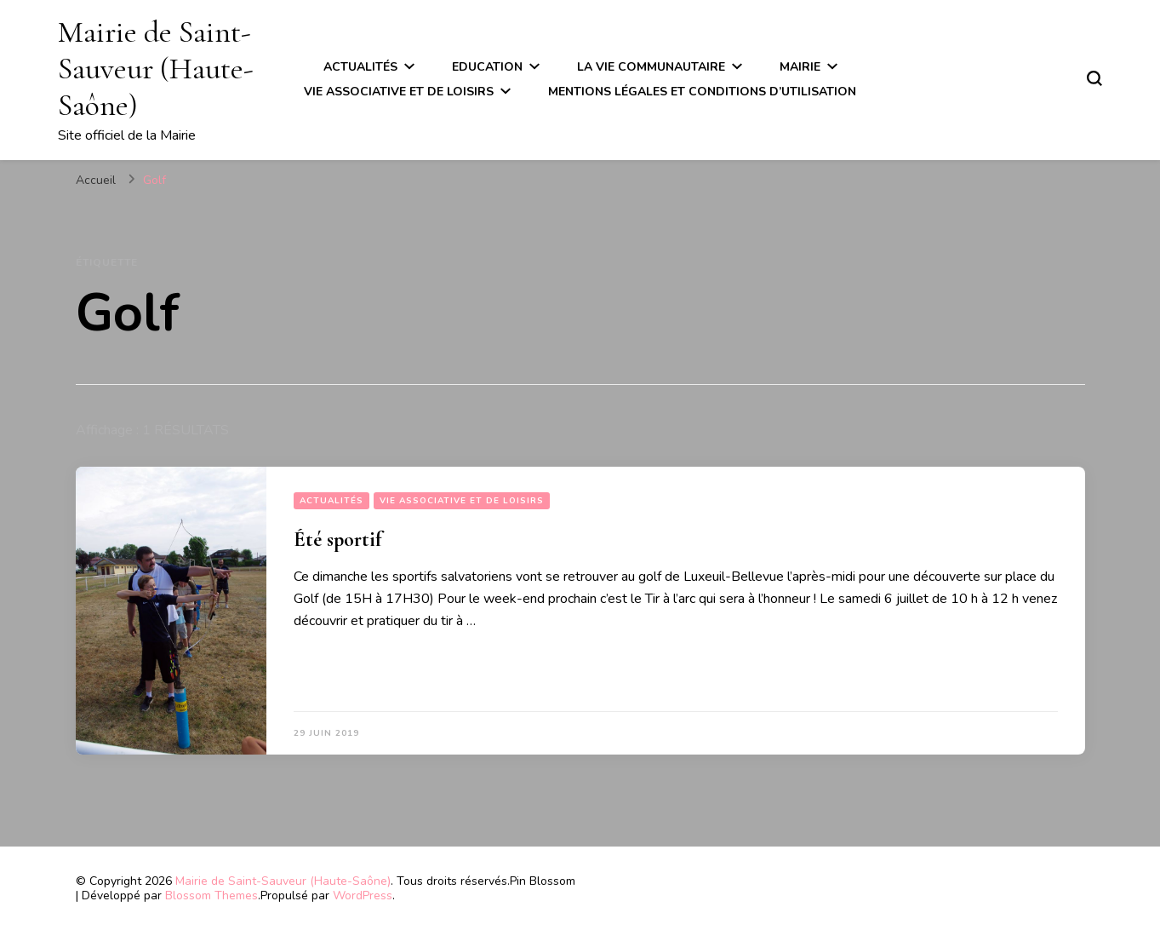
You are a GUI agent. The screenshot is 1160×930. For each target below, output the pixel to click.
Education (487, 67)
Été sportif (337, 539)
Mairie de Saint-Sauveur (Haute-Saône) (156, 68)
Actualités (360, 67)
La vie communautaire (651, 67)
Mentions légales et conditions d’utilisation (702, 91)
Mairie (800, 67)
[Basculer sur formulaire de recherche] (1094, 78)
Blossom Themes (211, 895)
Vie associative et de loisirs (399, 91)
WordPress (362, 895)
